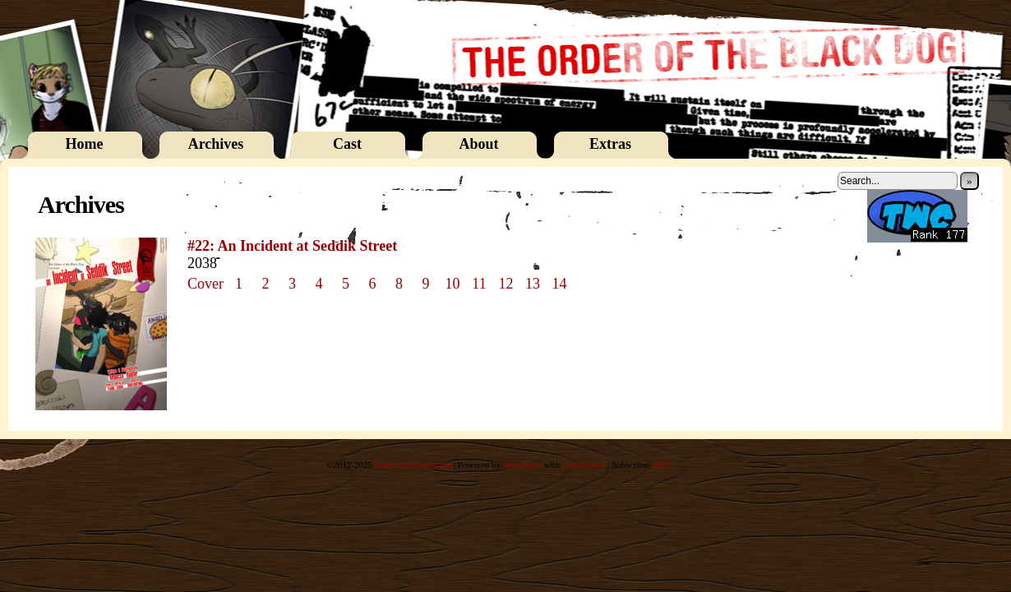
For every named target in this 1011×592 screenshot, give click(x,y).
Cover (205, 283)
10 (452, 283)
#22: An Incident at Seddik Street (292, 246)
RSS (660, 464)
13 (532, 283)
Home (85, 144)
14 (559, 283)
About (478, 144)
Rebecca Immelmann (413, 464)
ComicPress (584, 464)
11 (479, 283)
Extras (610, 144)
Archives (216, 144)
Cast (347, 144)
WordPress (521, 464)
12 (506, 283)
